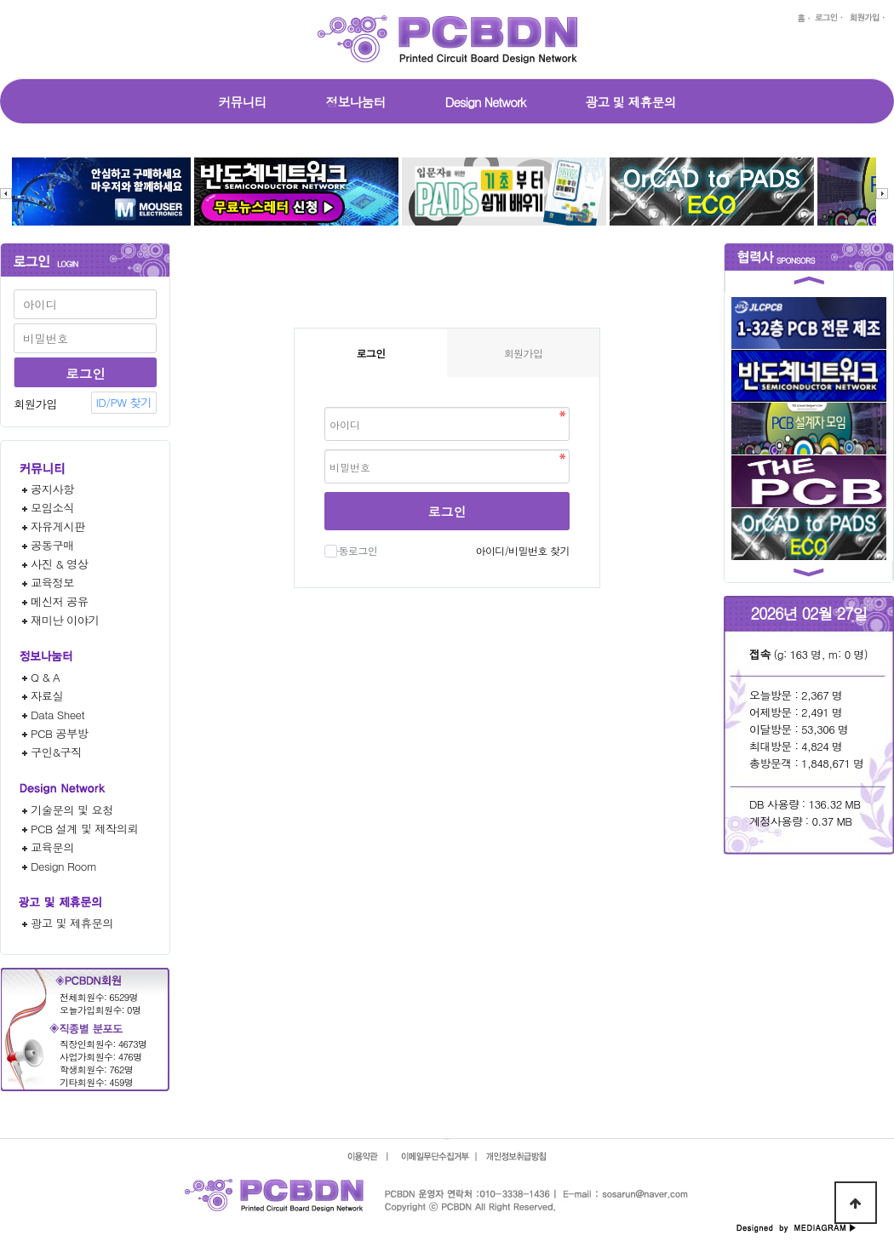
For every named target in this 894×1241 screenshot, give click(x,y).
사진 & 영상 (60, 564)
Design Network (485, 102)
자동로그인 (350, 550)
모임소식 (52, 508)
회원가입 (35, 404)
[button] (809, 283)
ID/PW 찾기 (124, 402)
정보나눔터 (356, 102)
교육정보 (52, 583)
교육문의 (52, 847)
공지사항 (52, 489)
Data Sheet (57, 714)
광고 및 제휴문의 (630, 102)
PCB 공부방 (60, 733)
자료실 (47, 696)
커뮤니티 (242, 102)
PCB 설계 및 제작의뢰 (84, 829)
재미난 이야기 (65, 620)
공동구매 (52, 545)
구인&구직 (56, 752)
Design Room (64, 866)
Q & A (45, 677)
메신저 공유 (60, 601)
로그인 (447, 511)
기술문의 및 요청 (72, 810)
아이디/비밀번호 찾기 (522, 550)
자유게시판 (58, 526)
